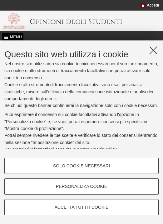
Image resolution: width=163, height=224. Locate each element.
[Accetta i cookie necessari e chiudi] (153, 50)
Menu (16, 37)
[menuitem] (149, 5)
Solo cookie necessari (81, 165)
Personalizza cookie (81, 186)
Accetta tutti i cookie (82, 207)
